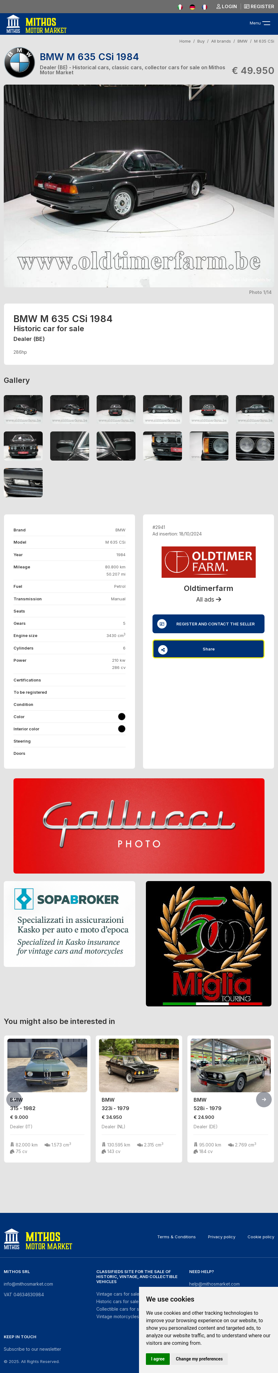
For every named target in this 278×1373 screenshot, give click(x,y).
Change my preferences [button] (199, 1358)
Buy (201, 41)
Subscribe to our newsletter (32, 1349)
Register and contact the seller (206, 624)
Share (186, 650)
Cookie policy (261, 1236)
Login (227, 6)
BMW (243, 41)
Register (259, 6)
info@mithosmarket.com (28, 1284)
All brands (221, 41)
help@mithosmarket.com (214, 1284)
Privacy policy (221, 1236)
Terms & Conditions (176, 1236)
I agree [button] (157, 1358)
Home (185, 41)
